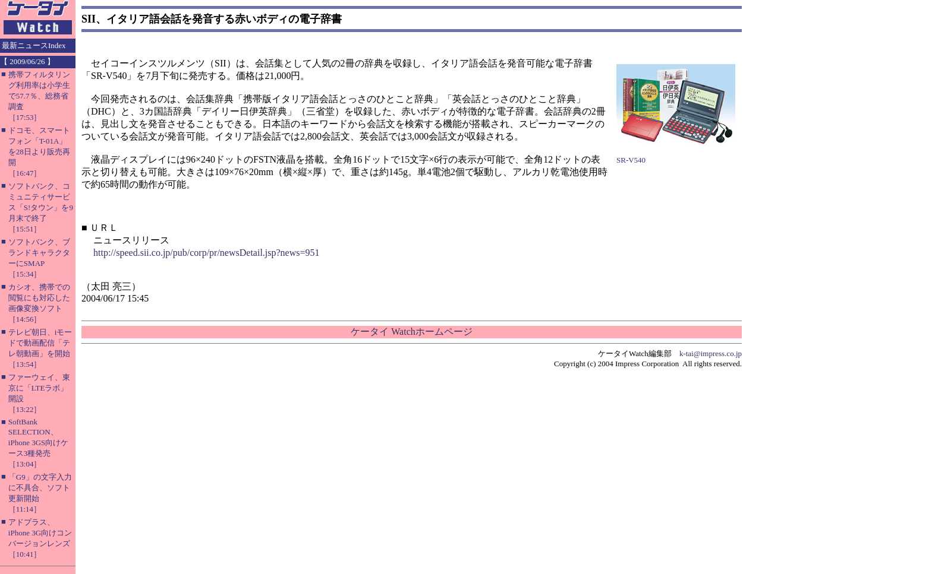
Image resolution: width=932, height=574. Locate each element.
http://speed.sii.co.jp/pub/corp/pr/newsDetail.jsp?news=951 (206, 253)
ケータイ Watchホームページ (411, 331)
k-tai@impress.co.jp (710, 353)
